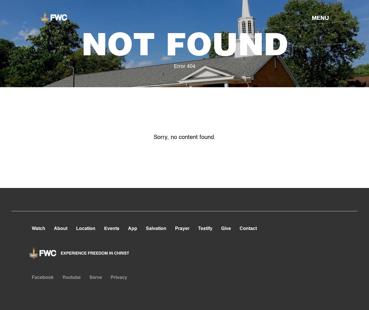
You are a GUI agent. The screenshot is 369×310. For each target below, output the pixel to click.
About (60, 229)
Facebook (43, 277)
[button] (320, 17)
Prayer (182, 229)
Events (111, 229)
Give (226, 229)
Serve (95, 277)
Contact (248, 229)
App (132, 229)
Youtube (71, 277)
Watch (38, 229)
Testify (205, 229)
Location (85, 229)
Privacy (119, 277)
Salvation (156, 229)
